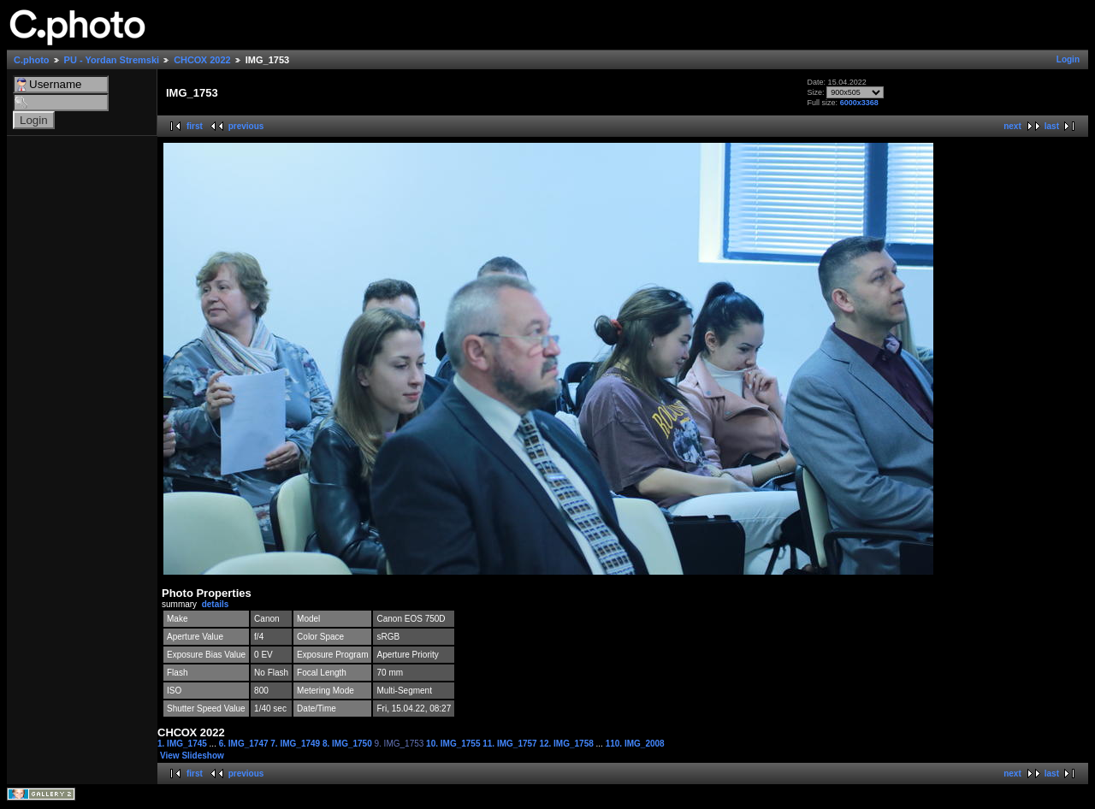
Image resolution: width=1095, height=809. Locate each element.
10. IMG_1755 (454, 743)
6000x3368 (859, 102)
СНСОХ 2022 (202, 60)
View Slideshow (192, 755)
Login (1068, 59)
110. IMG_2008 (635, 743)
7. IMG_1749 (296, 743)
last (1052, 126)
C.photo (32, 60)
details (215, 604)
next (1012, 126)
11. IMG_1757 (510, 743)
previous (246, 126)
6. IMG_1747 (245, 743)
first (194, 126)
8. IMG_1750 (349, 743)
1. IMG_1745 (183, 743)
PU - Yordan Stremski (111, 60)
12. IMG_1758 (567, 743)
